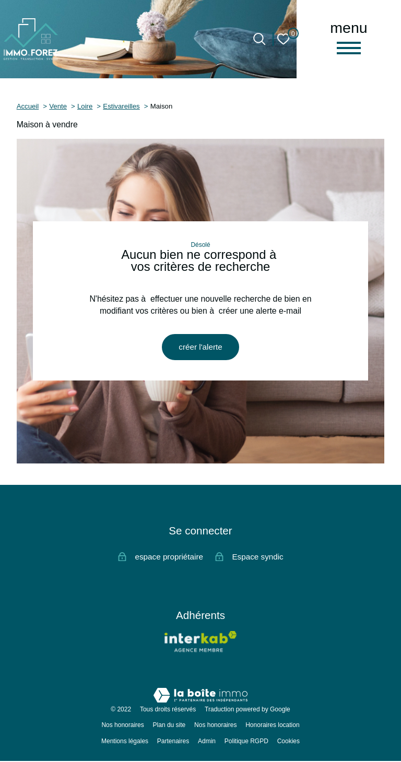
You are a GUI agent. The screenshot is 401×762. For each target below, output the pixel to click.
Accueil (28, 106)
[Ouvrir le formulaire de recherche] (259, 38)
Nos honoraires (122, 726)
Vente (58, 106)
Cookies (288, 741)
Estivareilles (121, 106)
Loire (84, 106)
